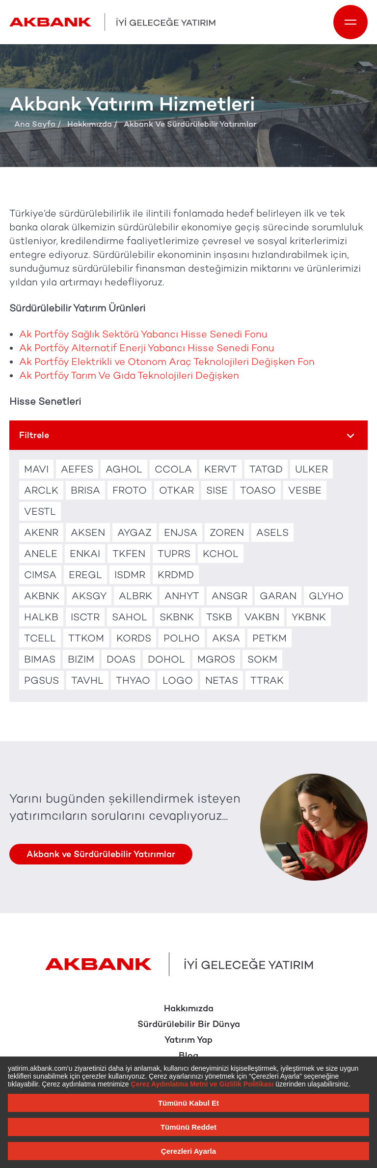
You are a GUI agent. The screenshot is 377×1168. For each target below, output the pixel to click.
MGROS (216, 659)
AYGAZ (134, 532)
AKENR (41, 532)
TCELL (40, 638)
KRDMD (176, 575)
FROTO (129, 490)
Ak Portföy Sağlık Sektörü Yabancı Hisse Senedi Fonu (143, 334)
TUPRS (174, 553)
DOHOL (166, 659)
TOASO (258, 490)
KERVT (220, 469)
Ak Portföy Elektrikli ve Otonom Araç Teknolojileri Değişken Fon (167, 361)
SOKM (262, 659)
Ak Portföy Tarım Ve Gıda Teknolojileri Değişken (129, 375)
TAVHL (87, 680)
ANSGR (229, 596)
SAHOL (129, 617)
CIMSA (40, 575)
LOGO (177, 680)
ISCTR (85, 617)
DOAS (121, 659)
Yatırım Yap (188, 1039)
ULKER (311, 469)
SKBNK (177, 617)
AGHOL (124, 469)
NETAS (221, 680)
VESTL (40, 511)
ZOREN (227, 532)
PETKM (269, 638)
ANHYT (181, 596)
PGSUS (41, 680)
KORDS (133, 638)
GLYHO (326, 596)
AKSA (226, 638)
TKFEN (128, 553)
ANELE (40, 553)
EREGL (85, 575)
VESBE (305, 490)
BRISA (85, 490)
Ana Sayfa (34, 124)
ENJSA (180, 532)
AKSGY (89, 596)
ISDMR (129, 575)
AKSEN (88, 532)
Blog (188, 1055)
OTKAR (176, 490)
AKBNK (41, 596)
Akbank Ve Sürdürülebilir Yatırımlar (190, 124)
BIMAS (39, 659)
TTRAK (267, 680)
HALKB (41, 617)
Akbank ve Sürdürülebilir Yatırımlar (101, 854)
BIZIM (81, 659)
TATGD (266, 469)
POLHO (181, 638)
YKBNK (309, 617)
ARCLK (41, 490)
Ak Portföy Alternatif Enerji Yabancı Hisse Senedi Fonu (146, 348)
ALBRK (135, 596)
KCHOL (221, 553)
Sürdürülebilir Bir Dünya (188, 1024)
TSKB (219, 617)
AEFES (77, 469)
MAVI (36, 469)
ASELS (272, 532)
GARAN (278, 596)
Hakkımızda (89, 124)
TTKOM (86, 638)
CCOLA (173, 469)
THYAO (133, 680)
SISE (217, 490)
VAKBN (261, 617)
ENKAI (85, 553)
